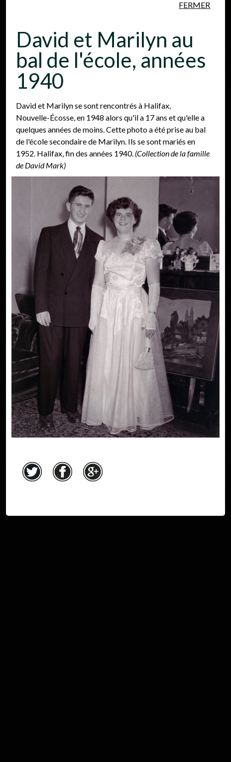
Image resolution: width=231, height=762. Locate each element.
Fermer (194, 4)
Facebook (63, 472)
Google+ (93, 472)
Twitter (32, 472)
